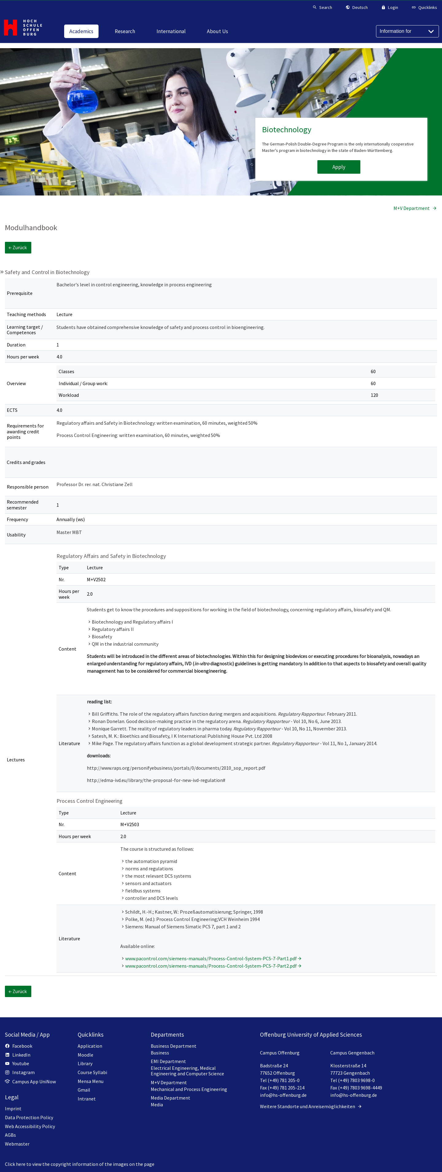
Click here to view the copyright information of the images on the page (79, 1164)
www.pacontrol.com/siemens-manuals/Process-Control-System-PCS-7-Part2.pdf (211, 966)
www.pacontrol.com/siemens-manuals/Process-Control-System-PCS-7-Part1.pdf (211, 958)
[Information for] (407, 31)
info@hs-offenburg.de (283, 1095)
